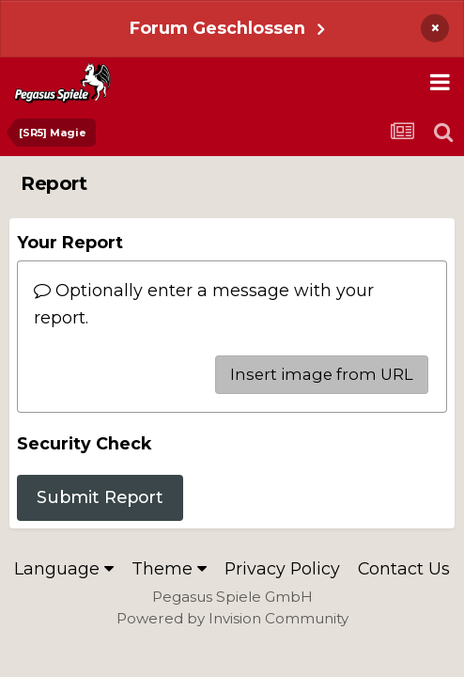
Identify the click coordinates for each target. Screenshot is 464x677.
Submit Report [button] (100, 497)
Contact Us (404, 568)
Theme (169, 568)
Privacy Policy (282, 568)
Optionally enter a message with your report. (204, 303)
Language (64, 568)
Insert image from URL (321, 374)
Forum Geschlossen (217, 28)
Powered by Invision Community (232, 618)
